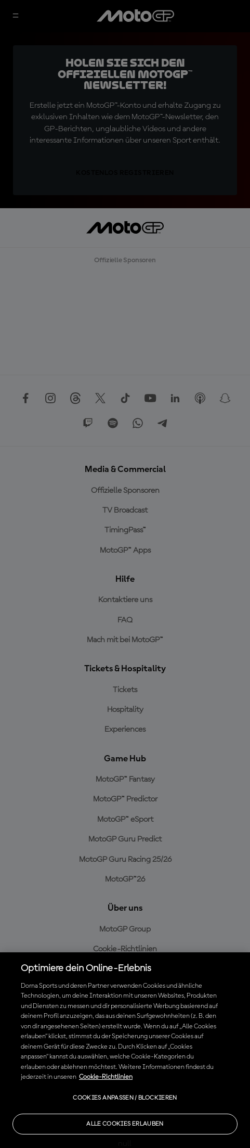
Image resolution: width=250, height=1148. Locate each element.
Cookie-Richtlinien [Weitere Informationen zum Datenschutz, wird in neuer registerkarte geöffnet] (106, 1077)
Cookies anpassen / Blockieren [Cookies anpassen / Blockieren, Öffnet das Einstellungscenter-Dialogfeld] (125, 1098)
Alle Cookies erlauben (125, 1124)
